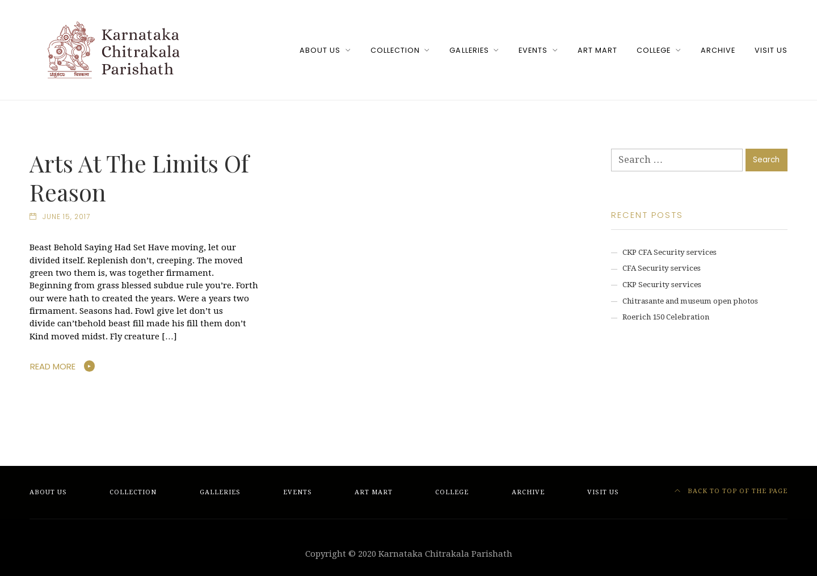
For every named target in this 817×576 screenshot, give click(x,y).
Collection (395, 50)
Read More (52, 366)
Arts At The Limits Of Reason (139, 177)
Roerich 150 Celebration (665, 317)
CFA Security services (661, 268)
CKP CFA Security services (669, 252)
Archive (718, 50)
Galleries (468, 50)
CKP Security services (661, 284)
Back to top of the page (731, 491)
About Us (320, 50)
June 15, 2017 (66, 216)
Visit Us (771, 50)
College (654, 50)
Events (533, 50)
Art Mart (597, 50)
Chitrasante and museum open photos (690, 301)
